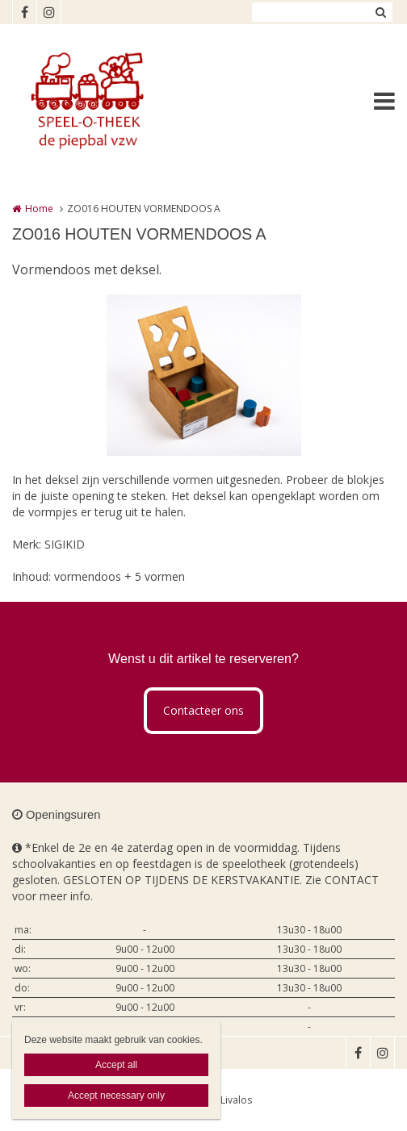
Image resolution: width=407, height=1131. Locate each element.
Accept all (116, 1064)
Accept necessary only (116, 1095)
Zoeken (380, 12)
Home (39, 208)
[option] (204, 375)
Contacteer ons (203, 710)
